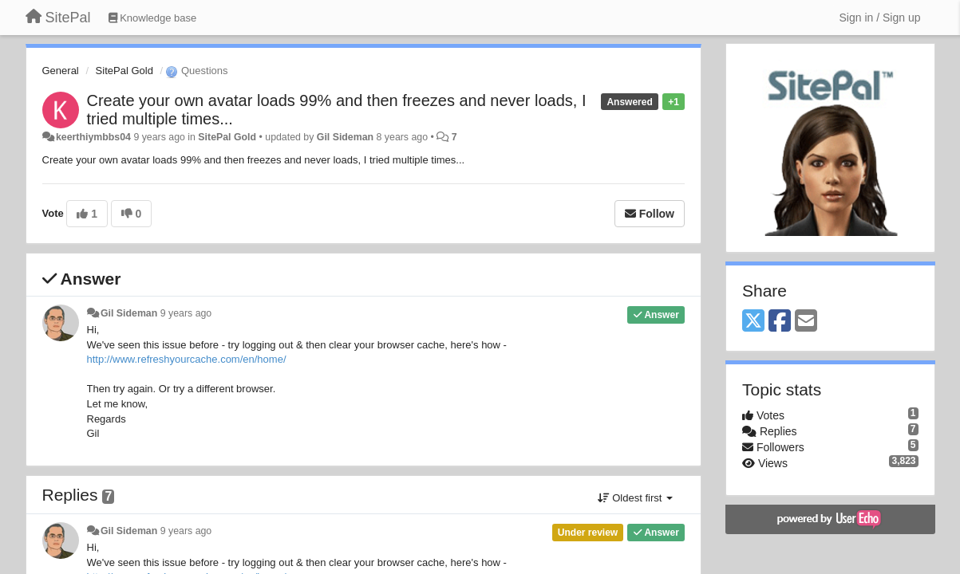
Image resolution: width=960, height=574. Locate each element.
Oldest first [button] (635, 498)
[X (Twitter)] (753, 322)
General (60, 71)
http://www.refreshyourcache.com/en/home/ (186, 359)
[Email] (806, 322)
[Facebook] (779, 322)
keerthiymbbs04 (93, 137)
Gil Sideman (345, 137)
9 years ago (186, 313)
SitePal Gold (124, 71)
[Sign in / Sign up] (880, 17)
